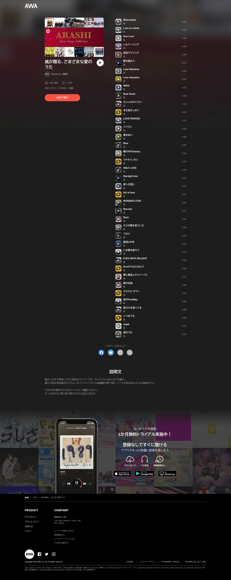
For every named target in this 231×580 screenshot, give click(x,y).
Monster (127, 209)
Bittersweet (129, 20)
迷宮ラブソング (131, 53)
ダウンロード (30, 517)
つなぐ (126, 233)
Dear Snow (129, 94)
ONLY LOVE (130, 168)
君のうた (127, 332)
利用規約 (129, 562)
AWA (65, 74)
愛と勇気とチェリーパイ (135, 275)
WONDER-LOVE (132, 201)
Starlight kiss (130, 176)
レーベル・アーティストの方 (64, 539)
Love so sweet (131, 28)
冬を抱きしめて (131, 110)
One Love (128, 36)
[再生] (100, 62)
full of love (129, 192)
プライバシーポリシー (147, 562)
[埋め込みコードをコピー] (130, 352)
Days (126, 217)
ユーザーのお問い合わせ (63, 531)
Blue (125, 143)
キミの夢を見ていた (133, 225)
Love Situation (131, 77)
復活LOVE (128, 242)
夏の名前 (128, 283)
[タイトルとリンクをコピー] (120, 352)
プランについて (32, 522)
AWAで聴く (62, 97)
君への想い (129, 184)
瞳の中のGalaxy (131, 151)
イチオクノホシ (130, 159)
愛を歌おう (129, 61)
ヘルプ (28, 531)
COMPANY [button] (61, 510)
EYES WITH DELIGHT (135, 258)
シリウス (127, 127)
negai (126, 324)
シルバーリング (131, 44)
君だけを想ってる (132, 308)
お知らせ (29, 526)
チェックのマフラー (133, 102)
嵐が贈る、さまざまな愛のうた (53, 497)
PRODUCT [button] (31, 510)
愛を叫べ (128, 135)
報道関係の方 (59, 535)
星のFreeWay (130, 299)
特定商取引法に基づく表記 (195, 562)
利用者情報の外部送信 (170, 562)
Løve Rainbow (131, 69)
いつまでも (129, 316)
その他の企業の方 (61, 543)
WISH (126, 85)
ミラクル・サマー (131, 291)
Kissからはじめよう (133, 266)
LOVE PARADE (131, 118)
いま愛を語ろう (131, 250)
